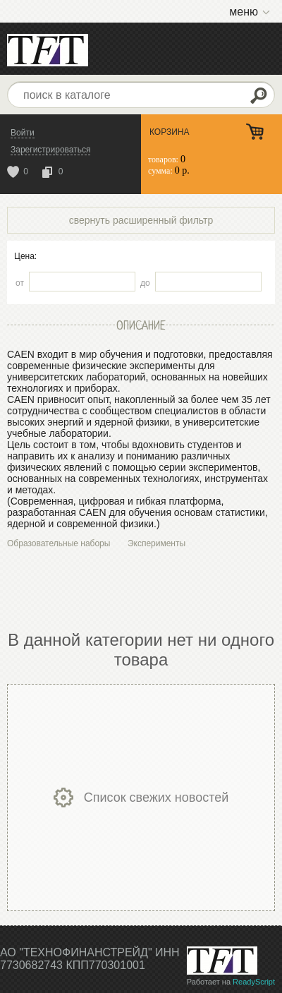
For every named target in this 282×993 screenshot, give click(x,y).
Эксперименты (156, 543)
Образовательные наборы (58, 543)
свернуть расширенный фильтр (141, 220)
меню (243, 12)
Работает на (231, 981)
